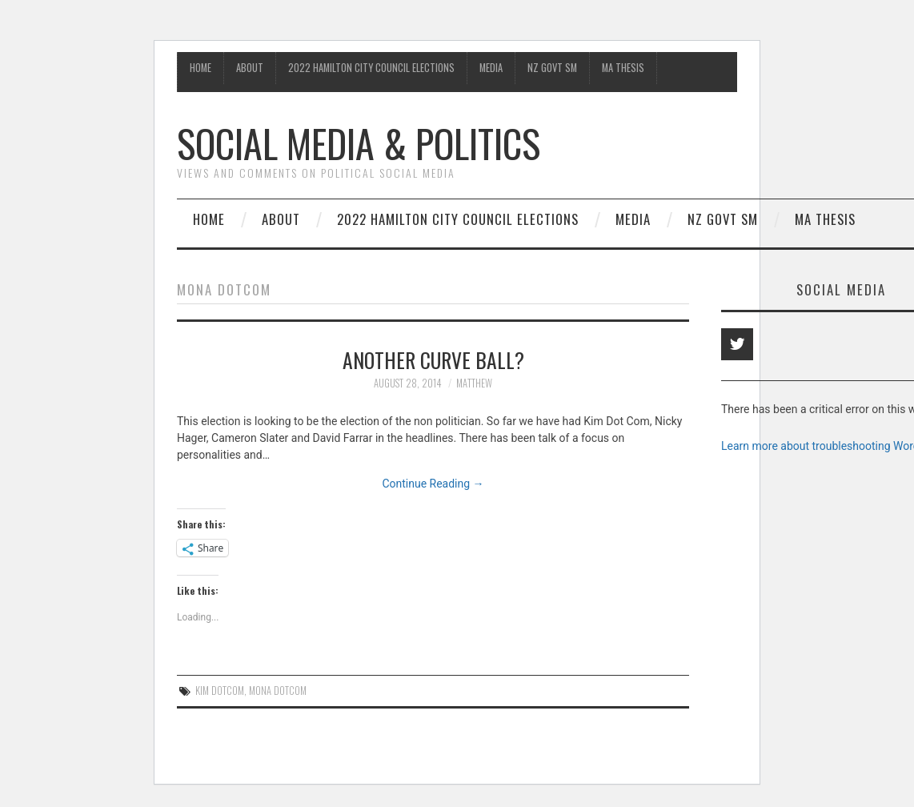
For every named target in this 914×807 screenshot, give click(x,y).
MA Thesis (623, 67)
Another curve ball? (433, 359)
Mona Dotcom (278, 690)
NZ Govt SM (552, 67)
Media (491, 67)
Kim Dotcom (219, 690)
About (249, 67)
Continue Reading (432, 483)
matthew (474, 383)
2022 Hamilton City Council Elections (371, 67)
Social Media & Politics (358, 142)
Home (200, 67)
